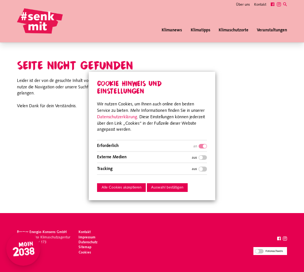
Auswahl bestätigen (167, 187)
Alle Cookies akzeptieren (121, 187)
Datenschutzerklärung (117, 117)
